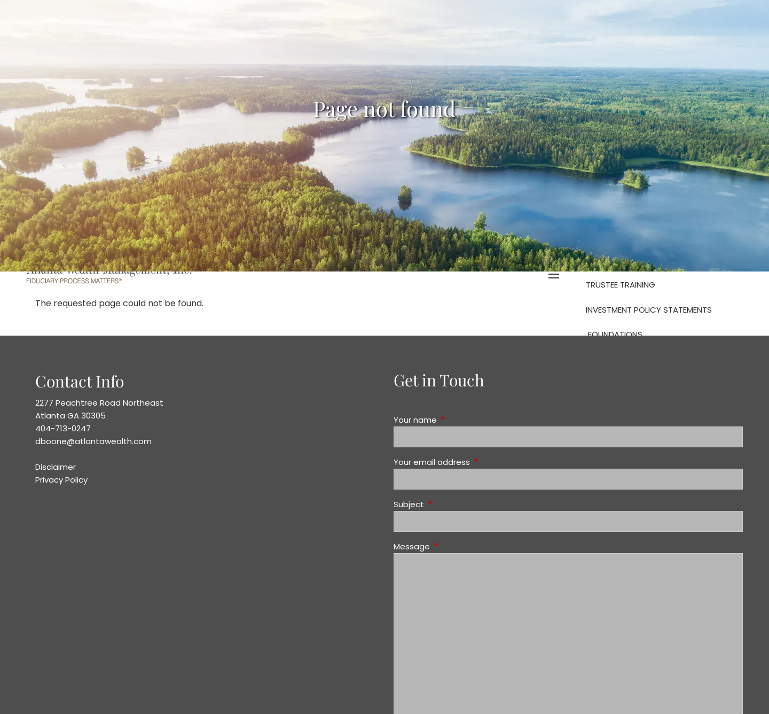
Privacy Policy (61, 479)
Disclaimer (55, 466)
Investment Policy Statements (649, 309)
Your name (456, 419)
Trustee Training (620, 284)
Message (453, 546)
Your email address (473, 462)
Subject (450, 504)
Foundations (615, 334)
